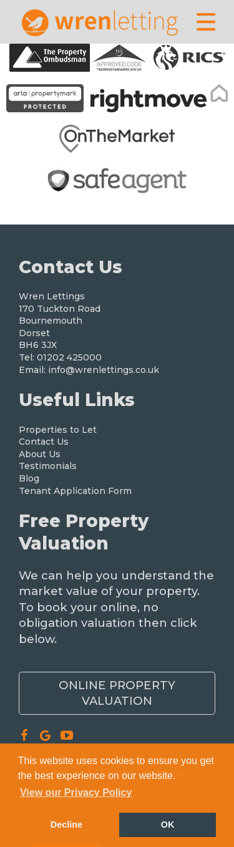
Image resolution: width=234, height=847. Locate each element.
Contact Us (44, 441)
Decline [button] (66, 825)
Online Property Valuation (117, 693)
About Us (40, 454)
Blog (29, 478)
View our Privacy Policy (76, 792)
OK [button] (168, 825)
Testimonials (48, 466)
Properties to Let (58, 429)
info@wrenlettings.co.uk (103, 369)
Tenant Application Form (75, 490)
